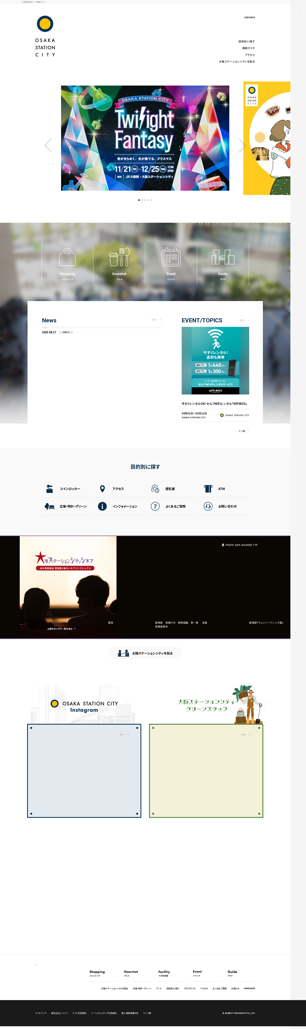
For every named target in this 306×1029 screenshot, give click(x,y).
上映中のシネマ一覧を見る (67, 628)
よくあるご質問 (175, 511)
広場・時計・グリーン (73, 511)
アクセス (250, 55)
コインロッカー (70, 493)
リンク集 (147, 1015)
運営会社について (59, 1015)
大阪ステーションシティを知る (237, 61)
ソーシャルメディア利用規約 (104, 1015)
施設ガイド (248, 48)
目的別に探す (246, 41)
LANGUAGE (249, 17)
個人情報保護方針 (130, 1015)
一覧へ (121, 733)
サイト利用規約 (79, 1015)
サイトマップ (40, 1015)
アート (159, 988)
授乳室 (170, 493)
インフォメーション (125, 511)
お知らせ (235, 988)
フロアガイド (190, 988)
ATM (221, 493)
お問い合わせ (227, 511)
